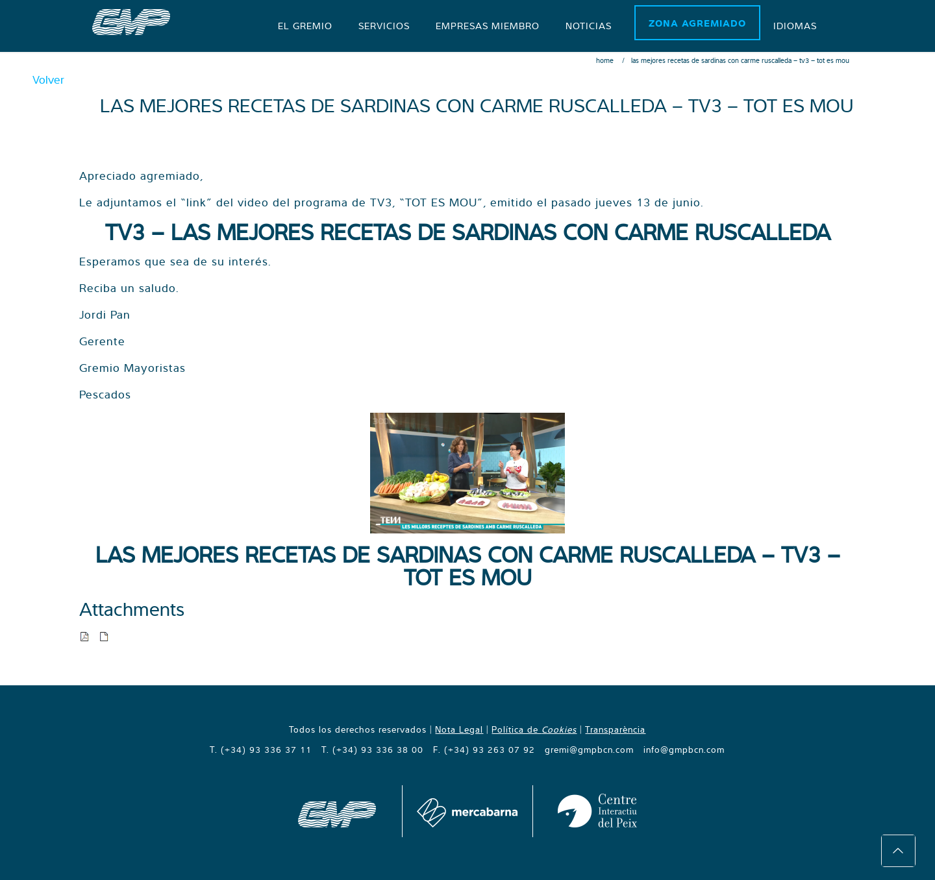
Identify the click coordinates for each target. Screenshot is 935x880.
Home (605, 60)
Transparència (615, 729)
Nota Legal (459, 729)
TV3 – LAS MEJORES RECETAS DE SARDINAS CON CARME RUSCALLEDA (467, 231)
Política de (534, 729)
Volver (48, 79)
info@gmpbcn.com (684, 749)
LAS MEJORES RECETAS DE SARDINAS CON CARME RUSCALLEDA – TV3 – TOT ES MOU (467, 565)
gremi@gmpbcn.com (589, 749)
